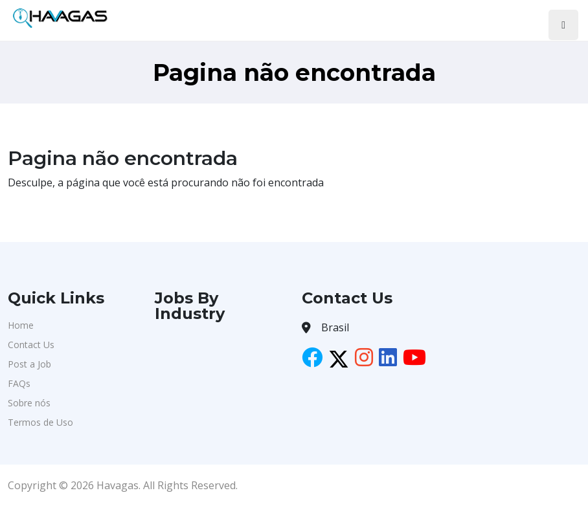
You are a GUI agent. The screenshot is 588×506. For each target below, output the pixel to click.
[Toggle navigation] (563, 25)
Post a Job (29, 364)
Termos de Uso (40, 422)
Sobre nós (29, 403)
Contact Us (31, 344)
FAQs (19, 383)
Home (21, 325)
